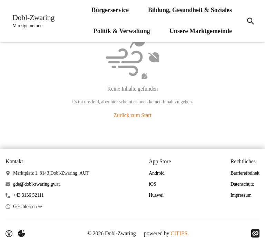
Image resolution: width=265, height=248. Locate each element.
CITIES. (179, 233)
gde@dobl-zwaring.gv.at (36, 184)
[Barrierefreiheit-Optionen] (9, 233)
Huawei (156, 195)
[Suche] (250, 21)
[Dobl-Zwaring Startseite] (31, 21)
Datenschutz (242, 184)
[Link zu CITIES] (255, 233)
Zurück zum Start (132, 115)
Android (157, 173)
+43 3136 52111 (28, 195)
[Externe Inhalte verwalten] (21, 233)
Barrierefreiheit (244, 173)
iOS (152, 184)
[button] (27, 206)
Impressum (241, 195)
